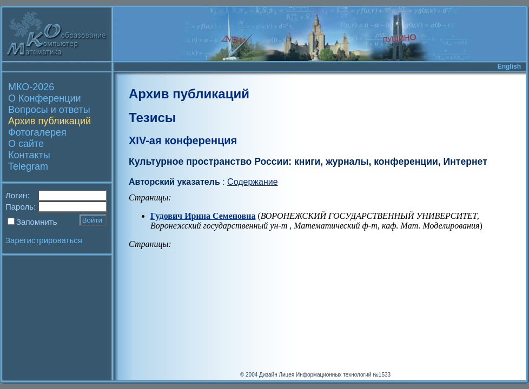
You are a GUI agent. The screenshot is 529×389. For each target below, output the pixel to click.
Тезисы (152, 117)
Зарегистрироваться (43, 240)
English (509, 66)
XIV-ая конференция (183, 140)
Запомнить (36, 221)
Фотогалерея (37, 132)
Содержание (252, 181)
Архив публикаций (49, 121)
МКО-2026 (31, 87)
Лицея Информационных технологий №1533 (335, 375)
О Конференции (44, 98)
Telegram (28, 166)
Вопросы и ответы (49, 109)
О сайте (26, 143)
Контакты (29, 155)
